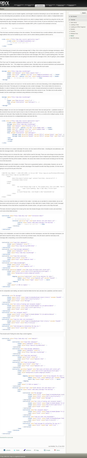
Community (71, 5)
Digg (37, 450)
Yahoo (58, 450)
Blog (50, 5)
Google (48, 450)
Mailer (72, 35)
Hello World (74, 22)
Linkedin (8, 450)
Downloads (61, 5)
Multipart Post (74, 33)
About (19, 5)
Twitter (18, 450)
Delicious (28, 450)
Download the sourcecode (6, 437)
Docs (29, 5)
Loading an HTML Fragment (78, 27)
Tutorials (73, 19)
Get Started (40, 5)
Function (73, 31)
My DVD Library (75, 38)
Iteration (73, 29)
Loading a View (75, 24)
